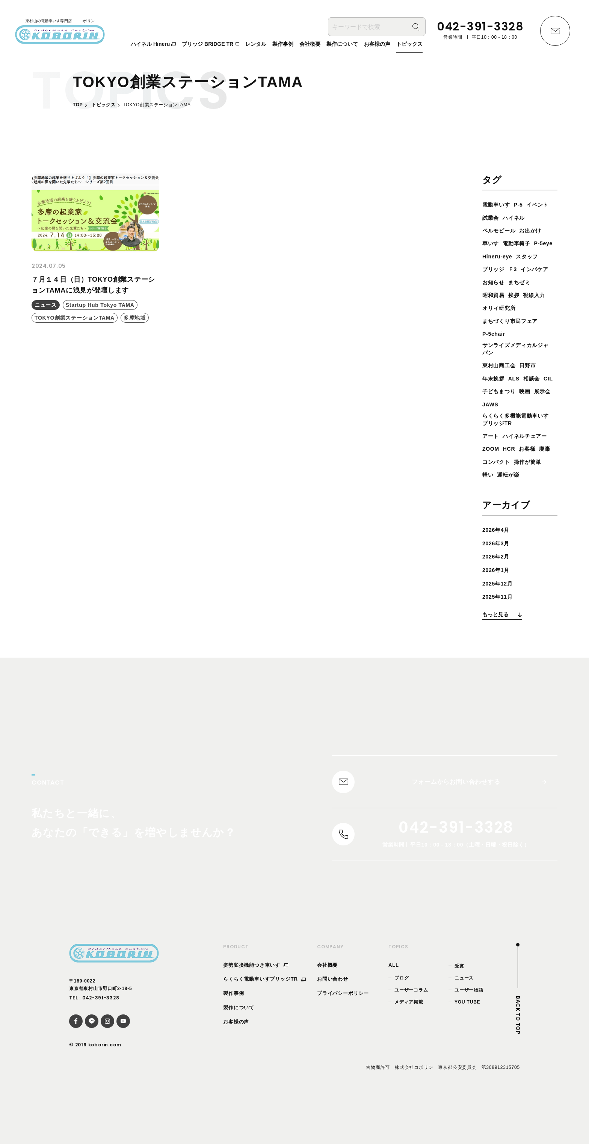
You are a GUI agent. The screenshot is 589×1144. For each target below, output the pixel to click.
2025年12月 (499, 625)
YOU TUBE (467, 1049)
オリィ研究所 (530, 321)
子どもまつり (516, 406)
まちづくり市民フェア (513, 334)
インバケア (498, 295)
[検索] (415, 28)
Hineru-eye (499, 269)
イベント (494, 217)
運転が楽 (494, 517)
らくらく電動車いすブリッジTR (264, 1026)
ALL (393, 1012)
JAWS (514, 419)
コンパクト (514, 491)
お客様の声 (236, 1069)
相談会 (537, 393)
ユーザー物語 (469, 1037)
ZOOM (491, 478)
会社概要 (327, 1012)
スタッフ (532, 269)
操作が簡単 (498, 504)
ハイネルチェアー (507, 465)
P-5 (523, 204)
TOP (78, 104)
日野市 (533, 380)
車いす (520, 243)
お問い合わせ (332, 1026)
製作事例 (233, 1040)
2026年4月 (497, 572)
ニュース (464, 1025)
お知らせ (530, 295)
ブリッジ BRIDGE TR (210, 45)
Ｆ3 (516, 282)
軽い (524, 504)
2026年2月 (497, 599)
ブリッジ (494, 282)
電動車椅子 (498, 256)
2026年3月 (497, 586)
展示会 (491, 419)
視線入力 (494, 321)
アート (491, 452)
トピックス (103, 104)
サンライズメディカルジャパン (517, 363)
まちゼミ (494, 308)
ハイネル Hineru (153, 45)
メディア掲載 (408, 1049)
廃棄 (488, 491)
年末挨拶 (494, 393)
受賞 (459, 1013)
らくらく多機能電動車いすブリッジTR (517, 435)
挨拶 (546, 308)
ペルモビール (530, 230)
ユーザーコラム (411, 1037)
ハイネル (494, 230)
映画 (544, 406)
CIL (487, 406)
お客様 (532, 478)
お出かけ (494, 243)
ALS (517, 393)
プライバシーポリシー (343, 1040)
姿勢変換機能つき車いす (255, 1012)
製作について (238, 1054)
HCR (512, 478)
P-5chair (495, 346)
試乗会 (520, 217)
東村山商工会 (501, 380)
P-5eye (528, 256)
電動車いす (498, 204)
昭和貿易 (523, 308)
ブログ (401, 1025)
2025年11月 (499, 639)
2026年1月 (497, 612)
